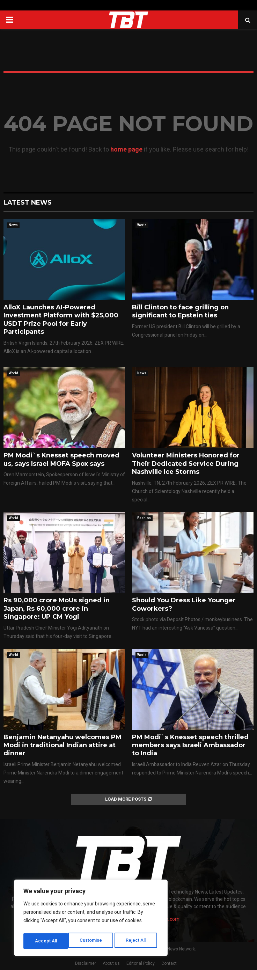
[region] (91, 919)
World (142, 225)
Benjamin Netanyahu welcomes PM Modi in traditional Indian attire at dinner (62, 745)
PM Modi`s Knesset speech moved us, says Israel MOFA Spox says (61, 459)
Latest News (27, 202)
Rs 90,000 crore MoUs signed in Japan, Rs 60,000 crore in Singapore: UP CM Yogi (56, 608)
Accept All (136, 941)
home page (126, 149)
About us (111, 963)
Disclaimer (85, 963)
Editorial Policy (140, 963)
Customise (46, 941)
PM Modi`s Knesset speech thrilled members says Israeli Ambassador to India (190, 745)
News (13, 225)
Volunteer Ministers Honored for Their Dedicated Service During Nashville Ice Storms (186, 463)
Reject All (92, 941)
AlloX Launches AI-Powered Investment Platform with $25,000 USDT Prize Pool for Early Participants (60, 319)
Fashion (144, 518)
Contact (169, 963)
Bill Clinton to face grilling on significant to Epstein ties (180, 311)
